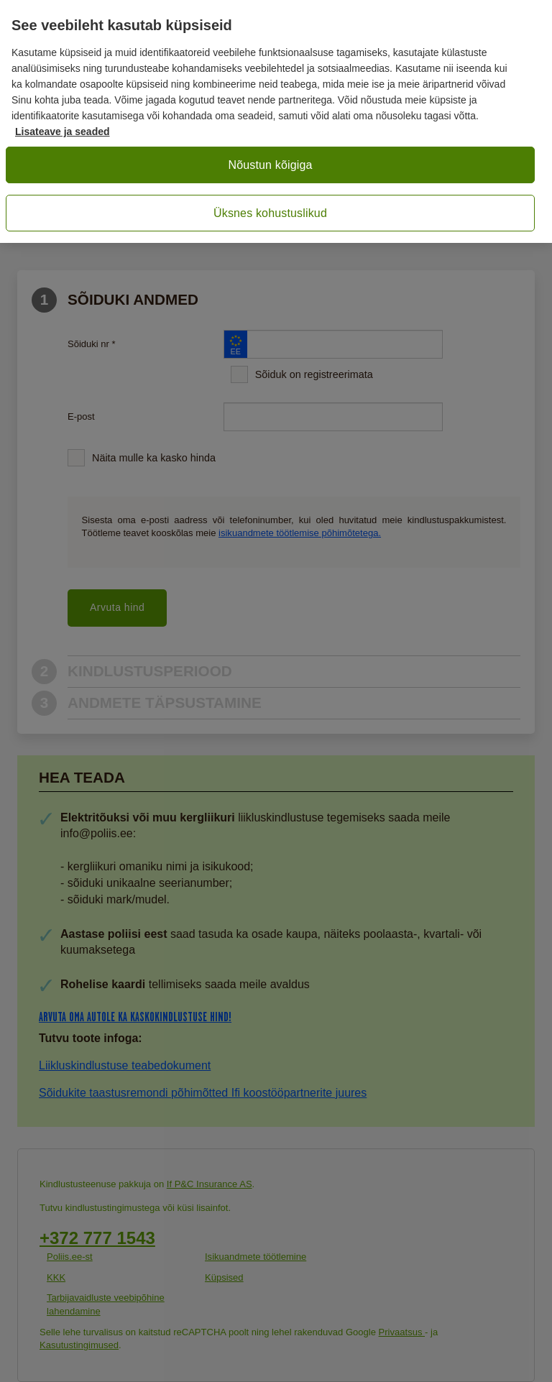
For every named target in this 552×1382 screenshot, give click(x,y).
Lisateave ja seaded (62, 131)
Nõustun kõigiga (270, 165)
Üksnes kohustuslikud (270, 213)
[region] (276, 121)
